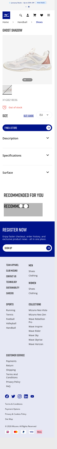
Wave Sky (33, 335)
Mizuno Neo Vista (38, 310)
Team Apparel (12, 265)
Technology (11, 282)
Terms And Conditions (12, 376)
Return (9, 365)
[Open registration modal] (27, 15)
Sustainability (12, 287)
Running (10, 310)
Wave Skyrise (35, 339)
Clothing (33, 275)
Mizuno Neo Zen (37, 314)
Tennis (9, 314)
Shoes (39, 22)
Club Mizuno (11, 270)
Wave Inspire (35, 326)
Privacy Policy (13, 381)
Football (10, 318)
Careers (10, 293)
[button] (26, 139)
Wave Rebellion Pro (37, 320)
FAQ (8, 386)
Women (32, 283)
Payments (11, 361)
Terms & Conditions (13, 404)
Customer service (15, 355)
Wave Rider (35, 330)
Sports (10, 304)
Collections (35, 304)
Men (31, 265)
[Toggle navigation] (49, 15)
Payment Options (12, 409)
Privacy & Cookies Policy (15, 414)
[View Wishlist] (41, 15)
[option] (7, 89)
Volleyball (11, 323)
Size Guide (29, 115)
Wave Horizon (36, 344)
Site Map (9, 419)
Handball (22, 22)
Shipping (11, 369)
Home (6, 22)
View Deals (41, 2)
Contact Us (11, 276)
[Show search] (20, 15)
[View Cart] (34, 15)
